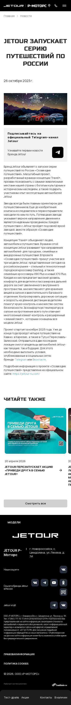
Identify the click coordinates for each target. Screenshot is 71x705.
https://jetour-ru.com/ (26, 373)
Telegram (21, 359)
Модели (14, 522)
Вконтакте (39, 359)
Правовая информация (19, 654)
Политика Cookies (16, 663)
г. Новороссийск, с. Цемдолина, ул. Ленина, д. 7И (47, 552)
